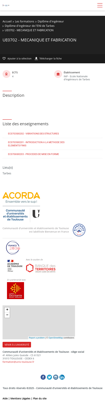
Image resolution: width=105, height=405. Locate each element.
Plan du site (40, 398)
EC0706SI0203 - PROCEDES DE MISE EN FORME (33, 154)
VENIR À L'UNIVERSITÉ (17, 344)
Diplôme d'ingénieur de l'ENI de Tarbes (30, 26)
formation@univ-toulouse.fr (18, 361)
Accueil (7, 21)
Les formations (24, 21)
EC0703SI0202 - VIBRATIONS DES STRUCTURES (33, 133)
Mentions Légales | (21, 398)
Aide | (6, 398)
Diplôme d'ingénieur (51, 21)
